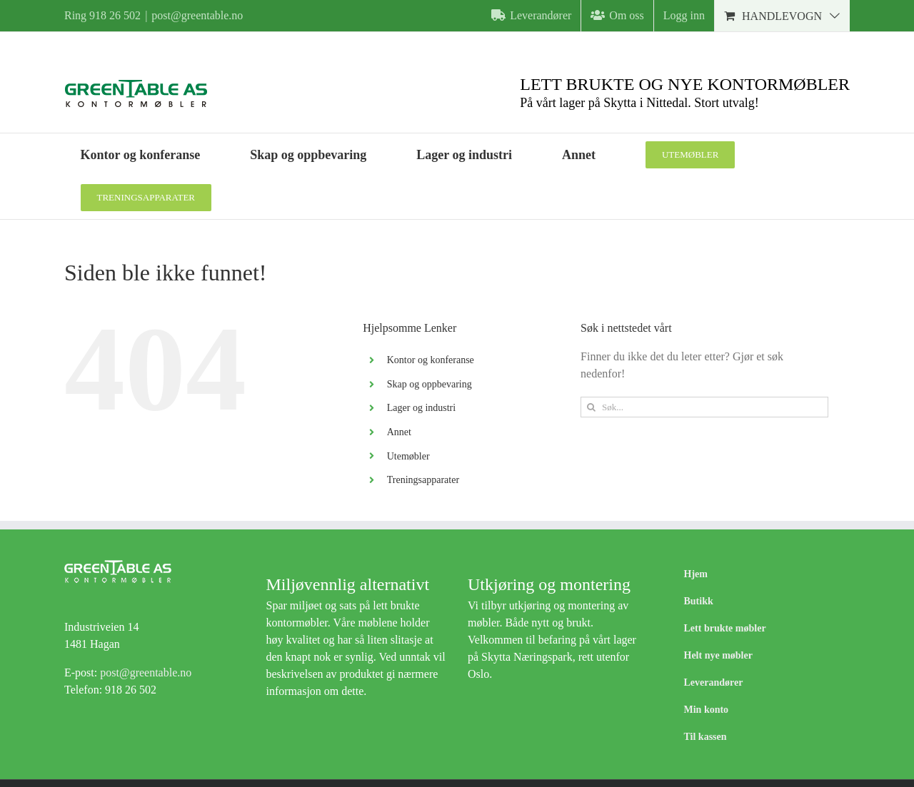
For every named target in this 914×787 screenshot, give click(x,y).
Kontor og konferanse (430, 360)
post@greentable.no (197, 15)
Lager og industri (421, 407)
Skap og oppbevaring (429, 384)
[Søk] (591, 407)
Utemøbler (408, 456)
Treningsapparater (423, 479)
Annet (399, 432)
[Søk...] (704, 407)
